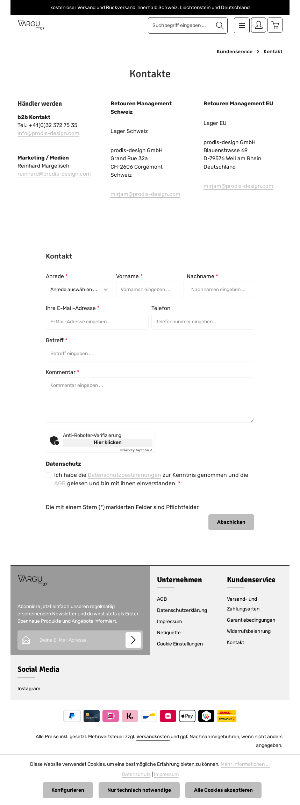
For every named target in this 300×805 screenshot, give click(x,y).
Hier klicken (108, 442)
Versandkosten (153, 737)
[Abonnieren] (133, 640)
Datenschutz (136, 774)
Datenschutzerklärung (182, 610)
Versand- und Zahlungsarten (243, 604)
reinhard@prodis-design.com (54, 174)
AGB (60, 483)
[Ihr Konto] (257, 25)
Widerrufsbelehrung (249, 631)
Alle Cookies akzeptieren (223, 790)
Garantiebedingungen (251, 620)
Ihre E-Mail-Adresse (73, 308)
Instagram (28, 689)
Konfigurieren (67, 790)
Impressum (169, 621)
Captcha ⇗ (136, 450)
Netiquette (169, 633)
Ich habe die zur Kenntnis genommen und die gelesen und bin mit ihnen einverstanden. (151, 479)
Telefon (160, 308)
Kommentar (62, 372)
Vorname (129, 276)
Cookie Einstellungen (180, 644)
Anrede (57, 276)
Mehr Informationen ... (245, 764)
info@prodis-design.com (48, 133)
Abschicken (231, 522)
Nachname (202, 276)
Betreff (56, 340)
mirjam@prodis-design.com (145, 194)
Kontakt (235, 642)
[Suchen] (218, 25)
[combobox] (179, 25)
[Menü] (240, 25)
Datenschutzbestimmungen (124, 475)
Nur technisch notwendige (139, 790)
